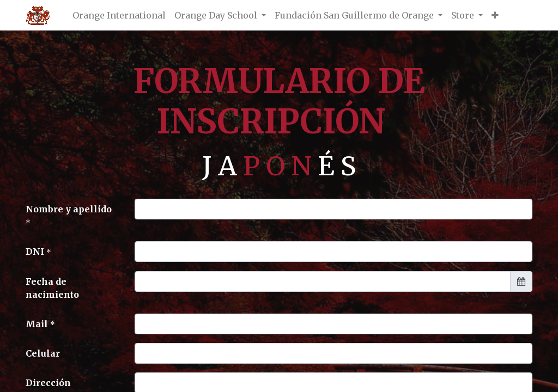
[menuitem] (119, 15)
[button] (495, 15)
